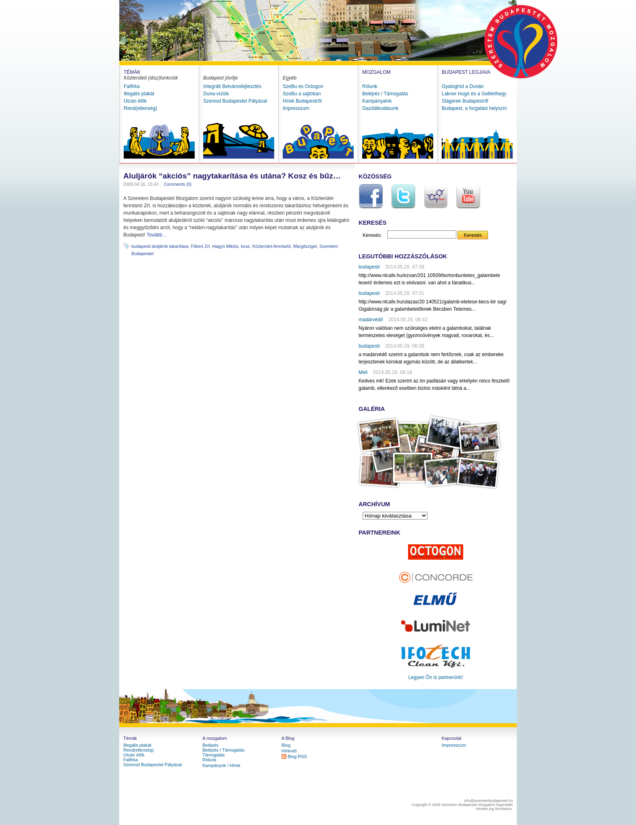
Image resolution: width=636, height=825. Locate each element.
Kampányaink (377, 101)
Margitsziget (305, 246)
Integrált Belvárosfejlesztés (232, 86)
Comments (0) (177, 184)
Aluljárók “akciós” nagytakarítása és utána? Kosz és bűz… (232, 176)
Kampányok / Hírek (221, 765)
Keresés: (372, 235)
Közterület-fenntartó (271, 246)
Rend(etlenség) (140, 108)
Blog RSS (297, 756)
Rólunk (369, 86)
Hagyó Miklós (225, 246)
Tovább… (156, 235)
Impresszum (296, 108)
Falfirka (132, 86)
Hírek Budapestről (302, 101)
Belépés (210, 745)
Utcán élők (135, 101)
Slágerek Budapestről (465, 101)
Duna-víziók (216, 94)
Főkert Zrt (200, 246)
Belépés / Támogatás (385, 94)
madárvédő (371, 319)
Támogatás (213, 754)
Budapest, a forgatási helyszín (474, 108)
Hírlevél (289, 750)
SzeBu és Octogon (303, 86)
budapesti (369, 267)
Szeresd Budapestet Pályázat (235, 101)
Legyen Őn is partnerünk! (435, 677)
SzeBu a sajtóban (302, 94)
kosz (245, 246)
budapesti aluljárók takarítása (159, 246)
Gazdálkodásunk (380, 108)
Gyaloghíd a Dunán (462, 86)
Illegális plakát (139, 94)
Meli (363, 372)
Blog (285, 745)
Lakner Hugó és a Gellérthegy (474, 94)
